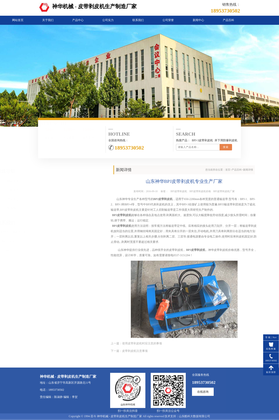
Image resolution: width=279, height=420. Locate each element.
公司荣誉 (168, 20)
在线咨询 (203, 415)
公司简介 (33, 190)
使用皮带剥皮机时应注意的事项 (213, 343)
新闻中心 (198, 20)
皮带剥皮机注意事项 (206, 350)
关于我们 (48, 20)
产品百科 (228, 20)
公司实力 (108, 20)
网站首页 (17, 20)
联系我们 (138, 20)
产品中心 (78, 20)
